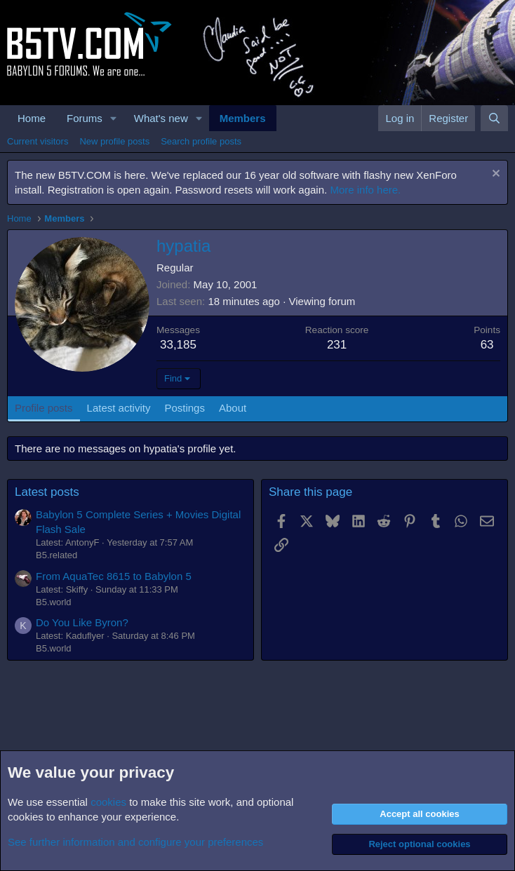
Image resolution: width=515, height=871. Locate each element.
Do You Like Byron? (82, 622)
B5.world (54, 602)
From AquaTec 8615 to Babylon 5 (114, 576)
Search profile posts (201, 141)
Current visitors (37, 141)
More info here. (365, 190)
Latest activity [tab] (119, 408)
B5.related (56, 555)
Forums (84, 118)
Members (243, 118)
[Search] (494, 118)
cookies (108, 802)
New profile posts (114, 141)
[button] (113, 118)
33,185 (178, 344)
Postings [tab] (184, 408)
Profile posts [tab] (44, 408)
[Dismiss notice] (494, 175)
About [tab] (232, 408)
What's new (161, 118)
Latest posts (47, 492)
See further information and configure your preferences (135, 842)
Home (32, 118)
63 (487, 344)
